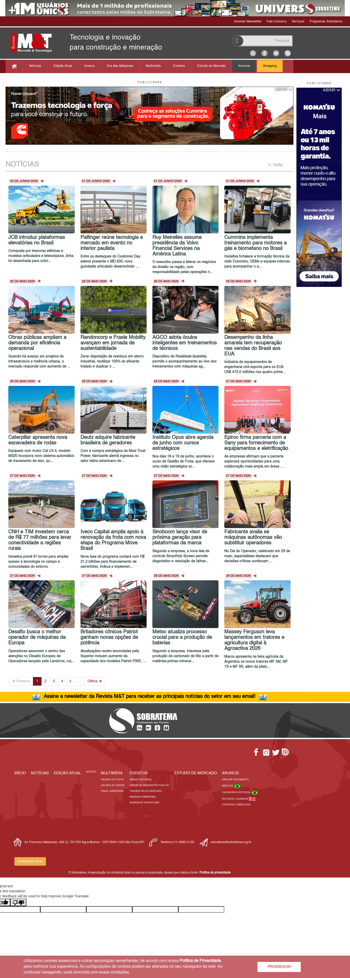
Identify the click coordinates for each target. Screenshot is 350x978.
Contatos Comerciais (236, 805)
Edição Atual (63, 66)
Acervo (89, 66)
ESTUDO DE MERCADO (195, 773)
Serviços (298, 21)
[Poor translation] (18, 902)
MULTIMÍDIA (111, 773)
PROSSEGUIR (279, 967)
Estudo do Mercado (211, 66)
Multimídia (153, 66)
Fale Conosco (277, 21)
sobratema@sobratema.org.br (230, 842)
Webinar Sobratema (142, 797)
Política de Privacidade (200, 961)
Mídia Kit (228, 786)
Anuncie (244, 66)
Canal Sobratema (112, 791)
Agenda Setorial (140, 780)
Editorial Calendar (235, 799)
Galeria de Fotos (112, 780)
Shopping (270, 66)
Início (20, 773)
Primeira (21, 681)
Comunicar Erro (30, 861)
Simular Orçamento (235, 780)
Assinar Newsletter (247, 21)
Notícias (35, 66)
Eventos (179, 66)
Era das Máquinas (120, 66)
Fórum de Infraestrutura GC (149, 785)
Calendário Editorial (236, 792)
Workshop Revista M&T (144, 803)
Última (95, 681)
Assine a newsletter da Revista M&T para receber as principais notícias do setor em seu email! (149, 696)
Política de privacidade (215, 872)
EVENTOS (138, 773)
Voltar (275, 165)
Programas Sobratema (326, 21)
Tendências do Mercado (145, 791)
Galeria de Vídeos (112, 785)
